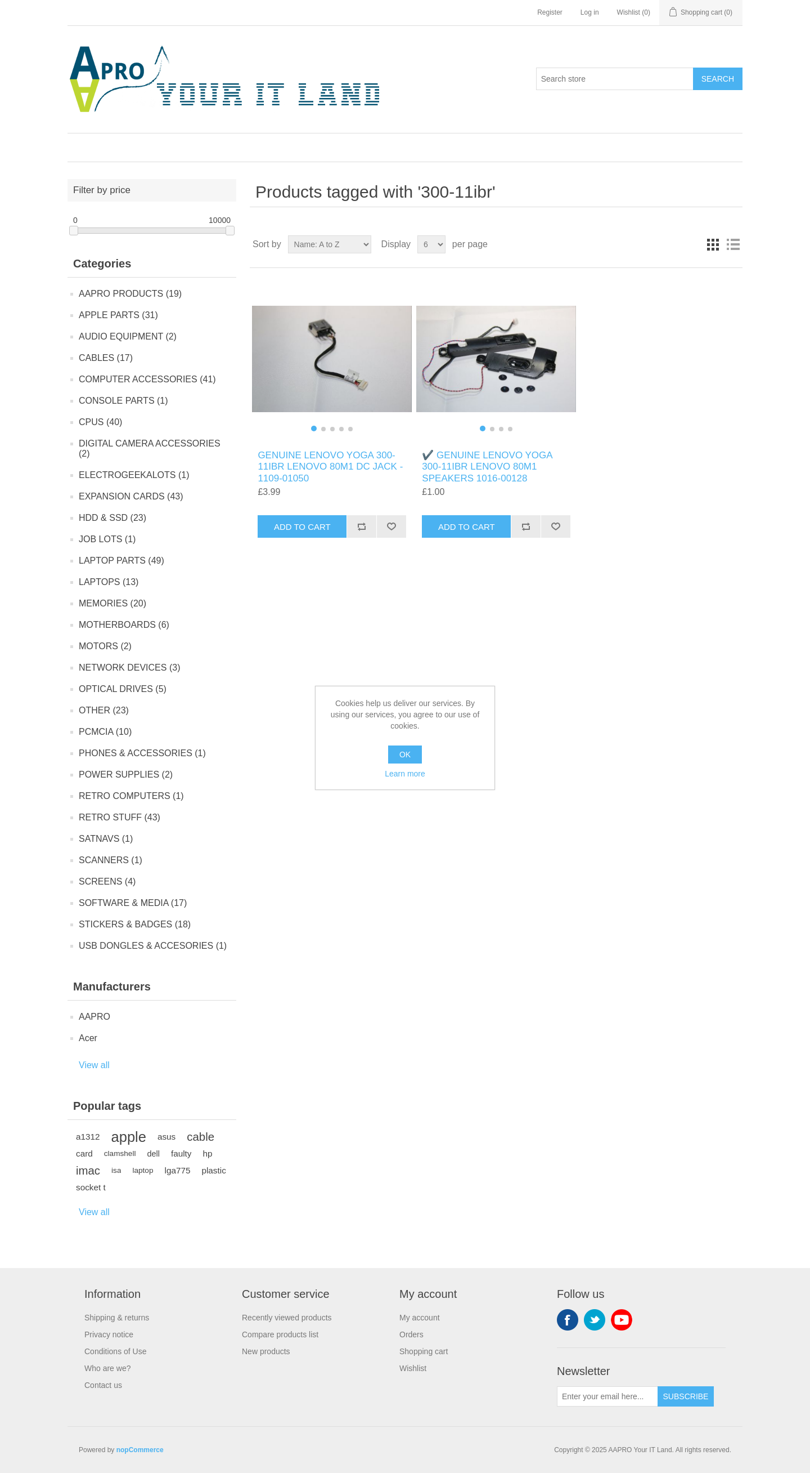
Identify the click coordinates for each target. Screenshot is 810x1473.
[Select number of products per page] (431, 244)
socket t (91, 1187)
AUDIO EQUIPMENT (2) (128, 336)
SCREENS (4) (107, 881)
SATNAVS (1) (106, 838)
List (733, 244)
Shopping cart (423, 1351)
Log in (589, 12)
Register (549, 12)
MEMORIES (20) (112, 603)
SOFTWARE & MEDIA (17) (133, 903)
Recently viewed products (287, 1317)
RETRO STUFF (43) (119, 817)
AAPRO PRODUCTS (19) (130, 293)
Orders (411, 1334)
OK (405, 754)
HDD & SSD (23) (112, 518)
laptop (142, 1170)
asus (167, 1136)
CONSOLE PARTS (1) (123, 400)
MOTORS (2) (105, 646)
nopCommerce (140, 1450)
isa (116, 1170)
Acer (88, 1038)
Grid (712, 244)
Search (717, 78)
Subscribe (686, 1396)
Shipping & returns (116, 1317)
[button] (314, 428)
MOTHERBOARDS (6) (124, 625)
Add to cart (302, 527)
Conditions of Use (115, 1351)
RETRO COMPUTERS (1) (131, 796)
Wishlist (412, 1368)
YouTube (621, 1320)
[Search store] (615, 79)
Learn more (405, 773)
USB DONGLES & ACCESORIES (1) (153, 945)
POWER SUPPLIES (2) (126, 774)
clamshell (120, 1153)
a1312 (88, 1136)
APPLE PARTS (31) (118, 315)
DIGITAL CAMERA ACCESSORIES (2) (149, 448)
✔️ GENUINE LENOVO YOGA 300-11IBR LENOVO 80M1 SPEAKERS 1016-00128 (487, 467)
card (84, 1153)
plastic (213, 1170)
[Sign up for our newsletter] (607, 1396)
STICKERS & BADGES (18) (135, 924)
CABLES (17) (106, 358)
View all (94, 1065)
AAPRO (94, 1016)
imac (88, 1170)
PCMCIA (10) (105, 731)
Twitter (594, 1320)
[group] (331, 359)
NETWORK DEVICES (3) (129, 667)
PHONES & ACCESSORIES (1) (142, 753)
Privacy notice (108, 1334)
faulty (181, 1153)
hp (207, 1153)
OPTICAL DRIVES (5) (122, 689)
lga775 (178, 1170)
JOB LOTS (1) (107, 539)
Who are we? (107, 1368)
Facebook (567, 1320)
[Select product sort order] (329, 244)
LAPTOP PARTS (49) (121, 560)
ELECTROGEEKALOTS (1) (134, 475)
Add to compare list (361, 526)
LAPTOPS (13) (108, 582)
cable (200, 1137)
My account (419, 1317)
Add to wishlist (391, 526)
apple (128, 1137)
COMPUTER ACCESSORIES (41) (147, 379)
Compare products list (280, 1334)
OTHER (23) (104, 710)
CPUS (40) (100, 422)
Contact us (103, 1385)
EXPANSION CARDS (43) (131, 496)
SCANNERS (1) (110, 860)
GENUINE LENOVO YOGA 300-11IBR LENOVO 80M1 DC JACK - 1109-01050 (330, 467)
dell (153, 1153)
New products (266, 1351)
